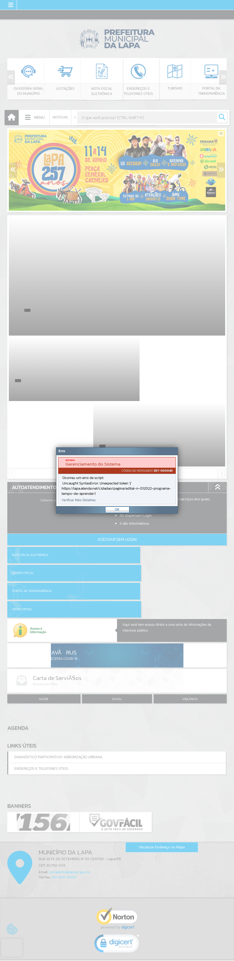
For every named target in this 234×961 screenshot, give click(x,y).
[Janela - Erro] (117, 480)
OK (117, 509)
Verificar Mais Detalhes (79, 500)
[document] (117, 480)
